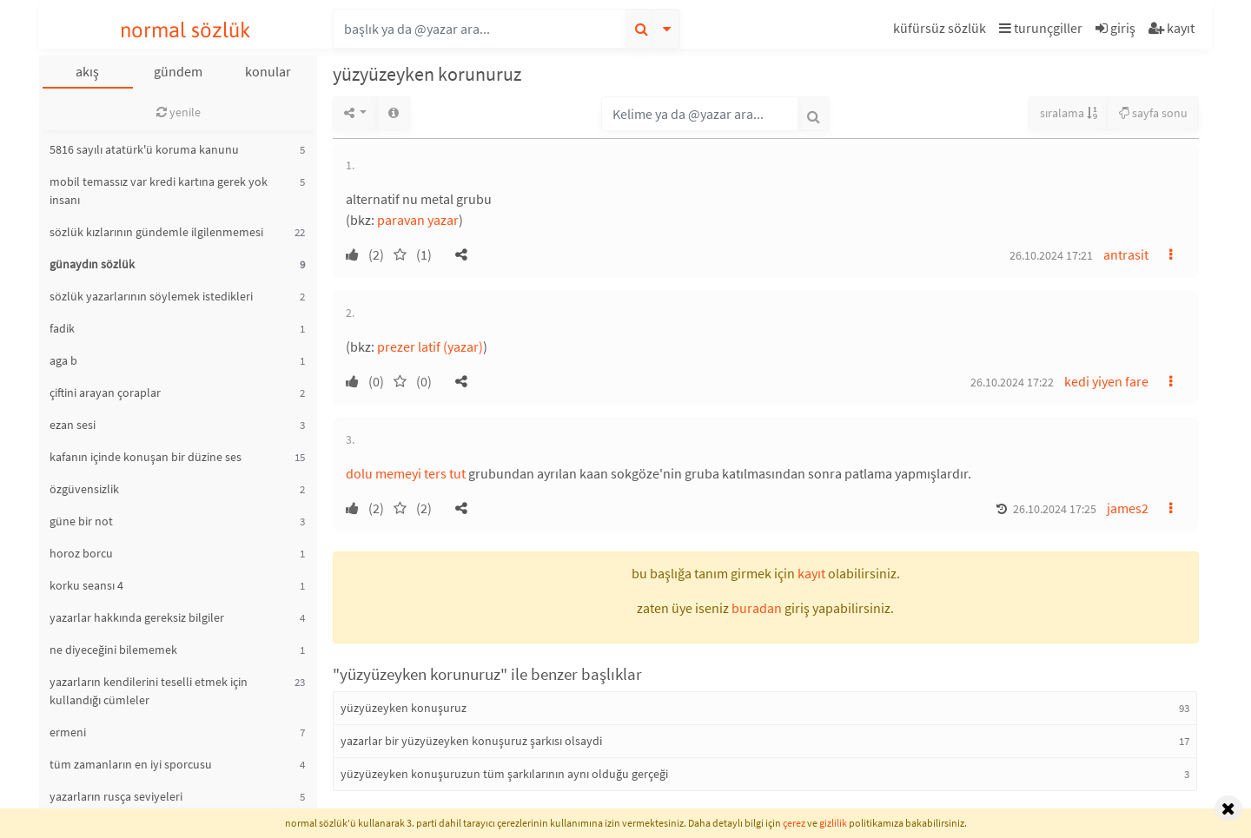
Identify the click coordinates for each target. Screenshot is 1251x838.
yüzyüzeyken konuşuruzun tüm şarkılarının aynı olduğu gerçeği (504, 774)
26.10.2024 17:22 (1012, 382)
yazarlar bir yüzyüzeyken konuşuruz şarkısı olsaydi (471, 741)
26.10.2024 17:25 (1054, 509)
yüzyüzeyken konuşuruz (404, 708)
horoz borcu (81, 553)
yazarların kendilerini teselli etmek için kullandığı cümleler (149, 691)
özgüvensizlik (84, 489)
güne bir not (81, 521)
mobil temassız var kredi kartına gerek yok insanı (159, 191)
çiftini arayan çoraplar (105, 392)
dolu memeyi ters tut (406, 473)
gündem (178, 71)
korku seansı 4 (86, 585)
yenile (178, 112)
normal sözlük (185, 30)
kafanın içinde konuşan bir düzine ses (146, 457)
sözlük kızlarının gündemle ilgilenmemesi (156, 232)
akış (87, 71)
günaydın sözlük (92, 264)
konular (268, 71)
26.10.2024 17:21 (1051, 255)
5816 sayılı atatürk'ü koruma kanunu (144, 149)
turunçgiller (1040, 27)
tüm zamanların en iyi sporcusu (131, 764)
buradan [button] (756, 608)
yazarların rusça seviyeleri (116, 796)
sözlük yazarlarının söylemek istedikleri (151, 296)
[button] (941, 31)
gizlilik (833, 822)
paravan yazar (418, 219)
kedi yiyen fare (1106, 381)
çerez (794, 822)
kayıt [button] (811, 573)
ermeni (68, 732)
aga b (63, 360)
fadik (62, 328)
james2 (1127, 508)
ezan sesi (73, 424)
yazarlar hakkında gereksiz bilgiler (137, 617)
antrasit (1125, 254)
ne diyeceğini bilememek (113, 649)
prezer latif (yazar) (430, 346)
